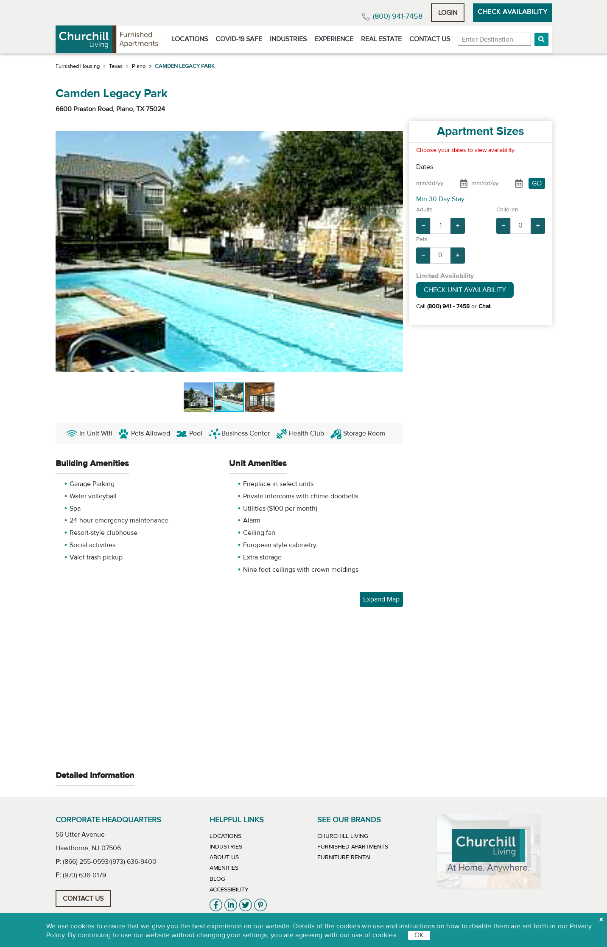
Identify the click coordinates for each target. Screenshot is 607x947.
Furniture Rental (344, 857)
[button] (541, 39)
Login (447, 12)
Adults (424, 210)
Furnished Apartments (352, 847)
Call (443, 306)
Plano (138, 66)
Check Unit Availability (465, 290)
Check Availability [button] (512, 12)
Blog (217, 879)
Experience (334, 39)
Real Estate (381, 39)
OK (419, 935)
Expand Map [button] (381, 599)
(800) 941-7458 (397, 16)
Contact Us (429, 39)
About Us (224, 857)
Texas (116, 66)
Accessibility (229, 890)
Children (507, 210)
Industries (288, 39)
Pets (422, 239)
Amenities (224, 868)
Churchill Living (342, 836)
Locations (190, 39)
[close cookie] (601, 919)
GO (537, 183)
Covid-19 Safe (238, 39)
